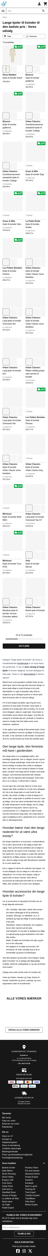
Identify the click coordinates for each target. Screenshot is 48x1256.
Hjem (5, 17)
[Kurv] (45, 4)
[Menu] (3, 11)
